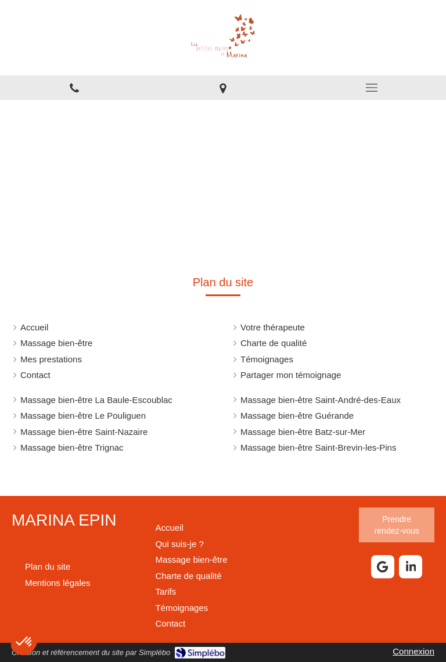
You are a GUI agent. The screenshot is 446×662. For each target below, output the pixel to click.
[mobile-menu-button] (371, 87)
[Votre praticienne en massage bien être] (179, 544)
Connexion (413, 651)
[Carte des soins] (165, 591)
